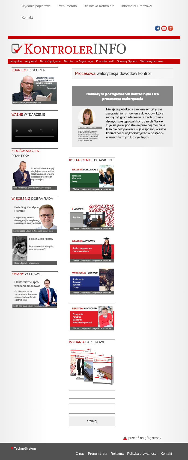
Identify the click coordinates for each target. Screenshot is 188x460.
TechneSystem (23, 448)
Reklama (117, 453)
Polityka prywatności (142, 453)
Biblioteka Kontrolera (99, 6)
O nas (80, 453)
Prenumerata (67, 6)
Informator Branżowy (136, 6)
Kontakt (27, 17)
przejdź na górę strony (142, 438)
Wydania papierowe (36, 6)
